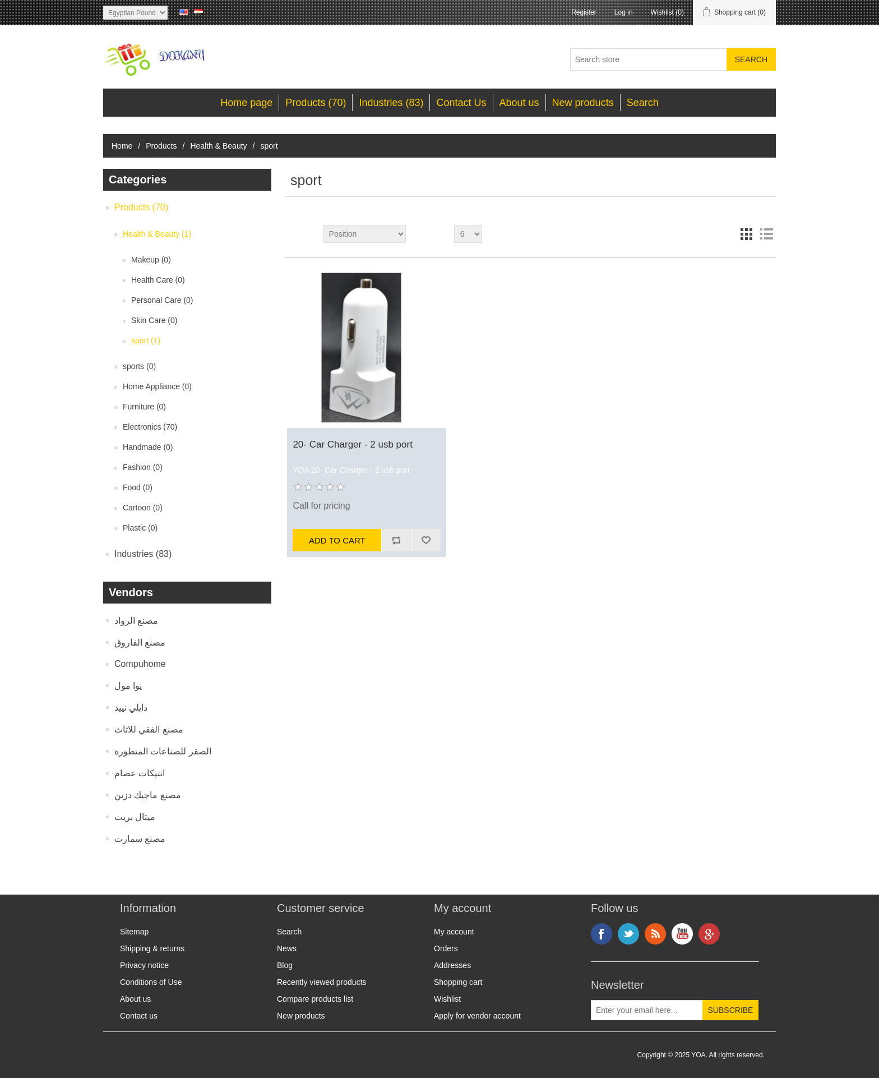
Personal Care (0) (162, 300)
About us (519, 102)
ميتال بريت (134, 817)
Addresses (452, 965)
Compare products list (315, 998)
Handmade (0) (148, 447)
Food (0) (137, 487)
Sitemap (134, 931)
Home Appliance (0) (157, 386)
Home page (246, 102)
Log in (623, 12)
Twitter (628, 934)
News (287, 948)
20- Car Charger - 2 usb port (353, 444)
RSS (655, 934)
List (766, 234)
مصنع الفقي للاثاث (148, 729)
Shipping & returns (152, 948)
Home (122, 145)
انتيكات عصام (139, 773)
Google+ (709, 934)
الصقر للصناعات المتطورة (162, 751)
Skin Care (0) (154, 320)
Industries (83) (391, 102)
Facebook (601, 934)
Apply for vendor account (477, 1015)
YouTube (682, 934)
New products (583, 102)
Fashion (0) (143, 467)
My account (454, 931)
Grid (746, 234)
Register (583, 12)
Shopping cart (458, 982)
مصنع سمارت (139, 839)
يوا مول (128, 685)
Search (643, 102)
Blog (285, 965)
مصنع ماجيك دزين (147, 795)
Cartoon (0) (143, 507)
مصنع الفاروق (139, 642)
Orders (446, 948)
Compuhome (140, 664)
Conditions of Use (151, 982)
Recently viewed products (322, 982)
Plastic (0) (140, 527)
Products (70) (315, 102)
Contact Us (461, 102)
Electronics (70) (150, 426)
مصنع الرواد (136, 620)
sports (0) (139, 366)
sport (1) (145, 340)
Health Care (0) (158, 279)
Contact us (139, 1015)
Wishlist (447, 998)
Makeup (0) (151, 259)
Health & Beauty (218, 145)
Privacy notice (144, 965)
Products (161, 145)
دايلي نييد (130, 707)
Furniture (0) (144, 406)
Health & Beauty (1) (157, 233)
